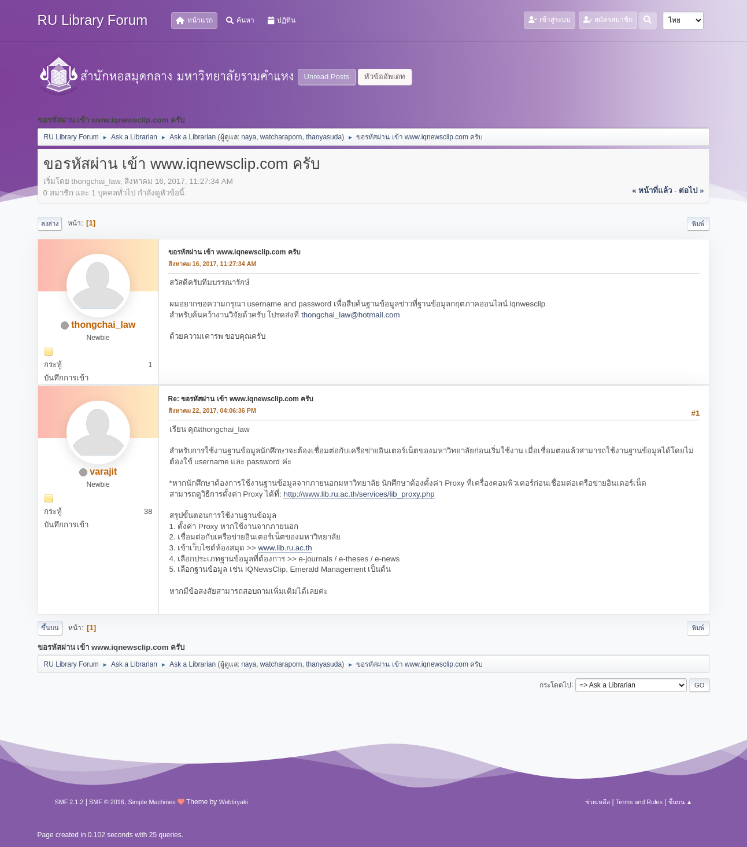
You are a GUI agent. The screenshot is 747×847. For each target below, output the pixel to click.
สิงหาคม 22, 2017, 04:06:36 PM (212, 410)
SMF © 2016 (106, 801)
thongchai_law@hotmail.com (350, 314)
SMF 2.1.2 (69, 801)
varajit (103, 471)
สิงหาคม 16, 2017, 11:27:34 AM (212, 263)
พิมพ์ (698, 223)
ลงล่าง (49, 223)
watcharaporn (281, 137)
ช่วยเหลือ (597, 801)
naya (248, 137)
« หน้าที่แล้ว (652, 190)
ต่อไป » (691, 190)
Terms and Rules (639, 801)
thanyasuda (324, 137)
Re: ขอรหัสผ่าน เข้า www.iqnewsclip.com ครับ (241, 399)
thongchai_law (103, 325)
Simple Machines (151, 801)
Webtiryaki (233, 801)
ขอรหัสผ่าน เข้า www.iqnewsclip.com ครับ (234, 252)
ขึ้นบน (50, 627)
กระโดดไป (555, 684)
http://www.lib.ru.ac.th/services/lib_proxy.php (358, 494)
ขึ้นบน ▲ (680, 801)
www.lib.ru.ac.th (285, 547)
